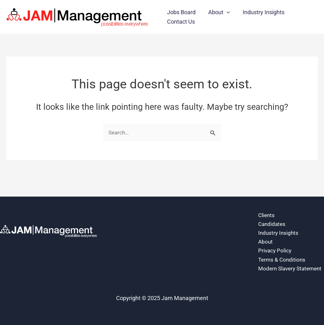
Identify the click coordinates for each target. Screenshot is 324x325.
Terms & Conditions (282, 249)
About (265, 231)
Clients (267, 202)
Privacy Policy (275, 240)
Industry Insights (279, 221)
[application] (224, 12)
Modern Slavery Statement (278, 264)
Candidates (272, 212)
